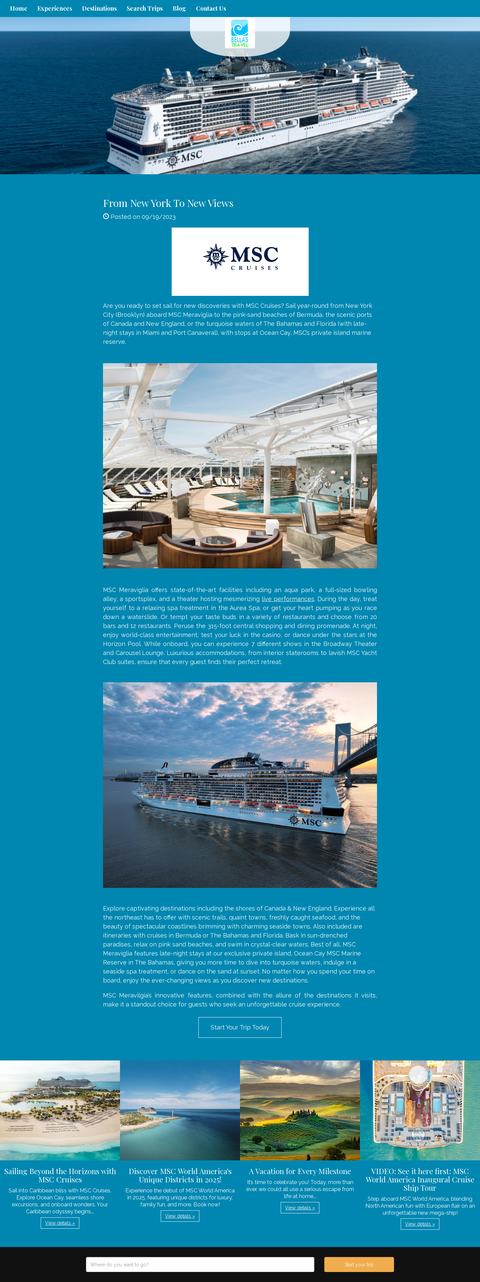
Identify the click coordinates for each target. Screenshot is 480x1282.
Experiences (54, 8)
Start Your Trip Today (240, 1027)
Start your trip (359, 1264)
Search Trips (145, 8)
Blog (179, 8)
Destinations (99, 8)
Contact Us (211, 8)
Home (18, 8)
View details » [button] (60, 1223)
